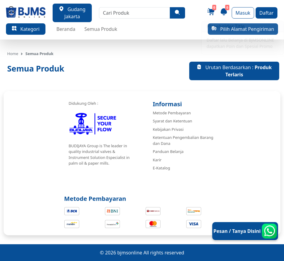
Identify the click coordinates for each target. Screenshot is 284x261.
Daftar (266, 13)
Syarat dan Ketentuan (172, 121)
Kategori (25, 29)
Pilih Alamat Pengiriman (243, 29)
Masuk (243, 13)
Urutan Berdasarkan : (234, 71)
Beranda (66, 29)
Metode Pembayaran (172, 113)
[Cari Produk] (134, 13)
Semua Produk (100, 29)
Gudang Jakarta (72, 13)
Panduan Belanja (168, 151)
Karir (157, 160)
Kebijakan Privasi (168, 129)
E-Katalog (161, 168)
